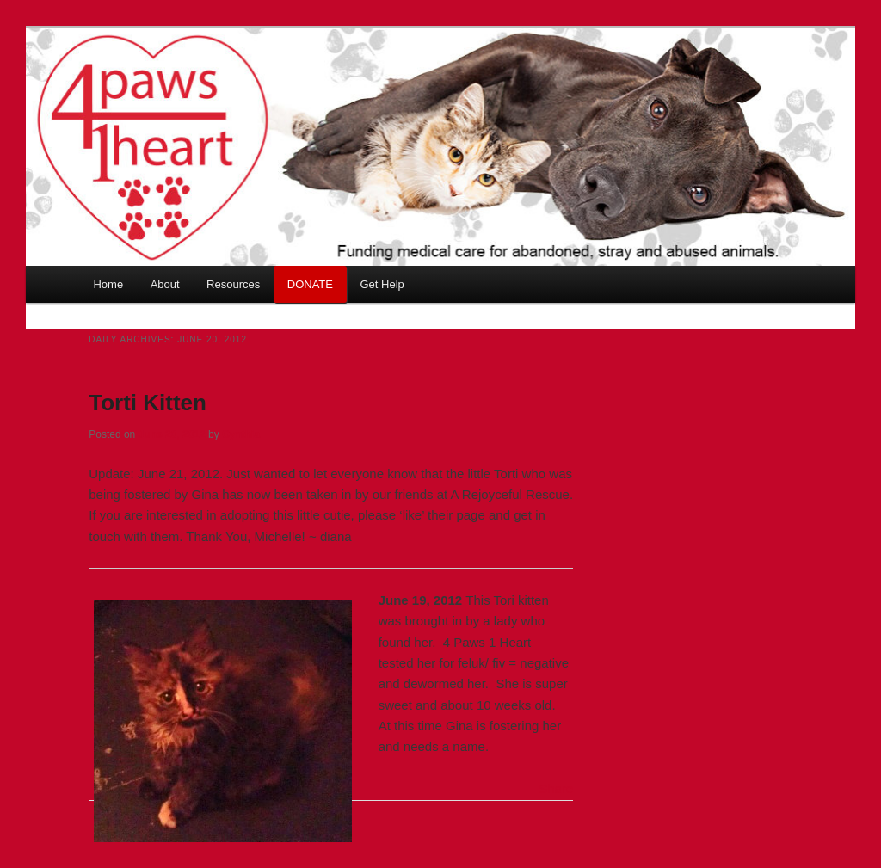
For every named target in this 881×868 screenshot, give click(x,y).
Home (108, 284)
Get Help (382, 284)
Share (556, 788)
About (165, 284)
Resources (233, 284)
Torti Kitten (147, 403)
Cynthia (241, 434)
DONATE (310, 284)
